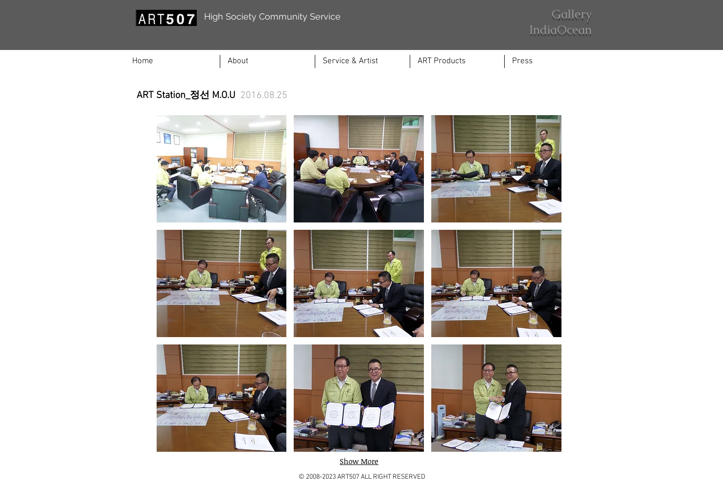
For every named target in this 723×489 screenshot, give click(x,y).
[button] (362, 61)
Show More (359, 461)
